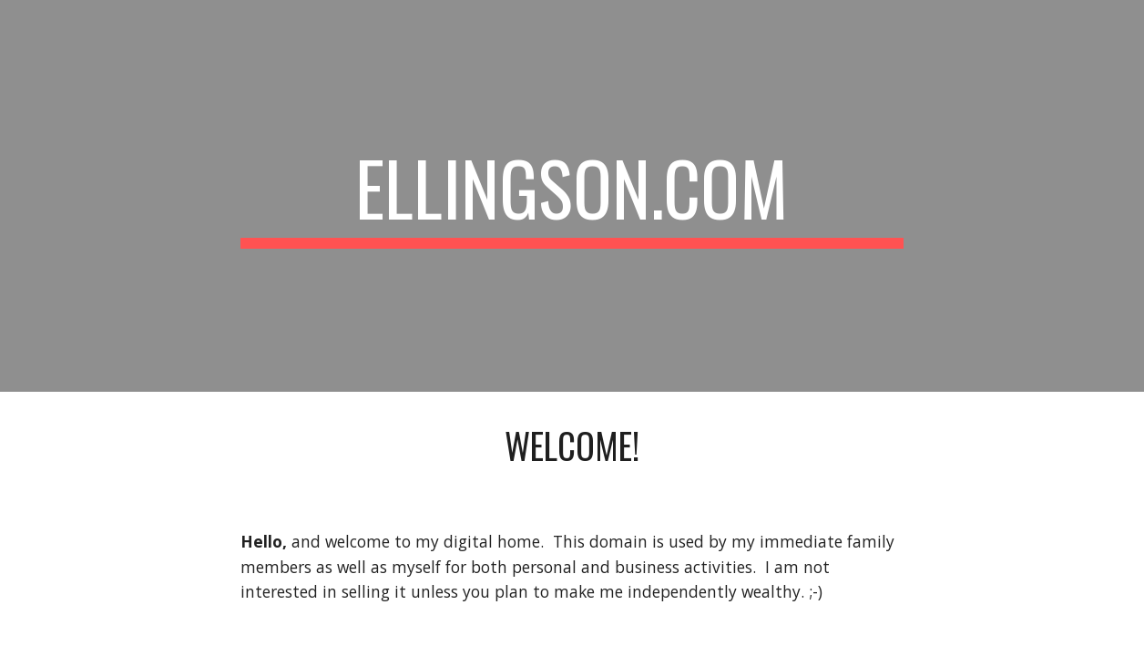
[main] (572, 196)
